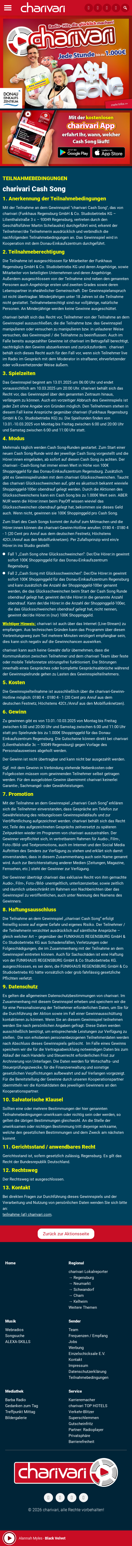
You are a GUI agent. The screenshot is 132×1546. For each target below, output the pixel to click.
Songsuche (14, 1335)
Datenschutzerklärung (87, 1371)
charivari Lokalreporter (88, 1271)
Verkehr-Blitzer (81, 1411)
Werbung (76, 1347)
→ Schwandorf (81, 1289)
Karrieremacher (82, 1400)
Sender (75, 1321)
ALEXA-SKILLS (17, 1341)
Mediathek (14, 1391)
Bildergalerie (16, 1417)
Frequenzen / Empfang (88, 1335)
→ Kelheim (78, 1301)
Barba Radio (15, 1400)
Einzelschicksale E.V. (87, 1353)
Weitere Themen (83, 1307)
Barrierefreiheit (81, 1441)
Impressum (78, 1365)
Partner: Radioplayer (86, 1429)
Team (73, 1329)
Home (10, 1263)
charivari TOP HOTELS (88, 1405)
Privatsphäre (79, 1435)
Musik (10, 1321)
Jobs (73, 1341)
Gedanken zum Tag (21, 1405)
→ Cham (76, 1295)
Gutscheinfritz (81, 1423)
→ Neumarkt (80, 1283)
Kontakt (75, 1359)
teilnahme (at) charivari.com (27, 1214)
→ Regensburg (81, 1277)
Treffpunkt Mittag (20, 1411)
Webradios (14, 1329)
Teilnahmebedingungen (88, 1377)
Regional (76, 1263)
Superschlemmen (84, 1417)
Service (75, 1391)
